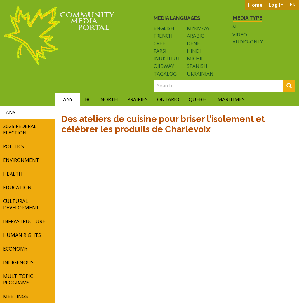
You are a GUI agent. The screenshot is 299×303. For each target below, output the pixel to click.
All (236, 26)
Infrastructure (24, 221)
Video (239, 34)
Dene (193, 43)
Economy (15, 248)
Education (17, 187)
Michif (195, 58)
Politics (13, 146)
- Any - (68, 99)
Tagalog (165, 73)
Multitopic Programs (18, 279)
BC (88, 99)
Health (12, 173)
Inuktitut (167, 58)
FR (293, 5)
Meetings (15, 296)
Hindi (194, 51)
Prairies (137, 99)
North (109, 99)
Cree (159, 43)
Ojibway (164, 66)
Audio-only (247, 41)
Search (290, 86)
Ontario (168, 99)
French (163, 35)
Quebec (198, 99)
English (164, 28)
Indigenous (18, 262)
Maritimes (231, 99)
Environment (21, 160)
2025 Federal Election (19, 129)
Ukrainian (200, 73)
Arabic (195, 35)
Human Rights (22, 235)
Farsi (160, 51)
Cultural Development (21, 204)
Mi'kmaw (198, 28)
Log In (276, 5)
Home (255, 5)
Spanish (197, 66)
